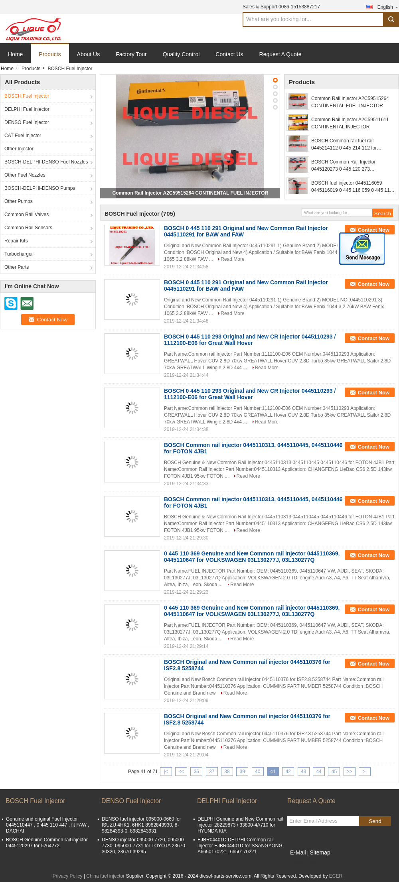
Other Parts (16, 267)
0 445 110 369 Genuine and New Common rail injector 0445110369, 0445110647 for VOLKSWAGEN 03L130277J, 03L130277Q (252, 556)
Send (375, 821)
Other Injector (19, 149)
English (388, 7)
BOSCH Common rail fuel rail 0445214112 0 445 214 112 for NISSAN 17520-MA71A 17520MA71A (351, 145)
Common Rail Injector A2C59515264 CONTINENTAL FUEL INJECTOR (191, 193)
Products (50, 54)
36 (196, 771)
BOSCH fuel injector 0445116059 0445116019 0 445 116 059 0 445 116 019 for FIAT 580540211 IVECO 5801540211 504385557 (352, 187)
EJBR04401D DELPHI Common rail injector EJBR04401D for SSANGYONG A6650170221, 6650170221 (240, 845)
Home (15, 54)
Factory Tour (131, 54)
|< (166, 771)
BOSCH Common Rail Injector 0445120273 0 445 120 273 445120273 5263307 (343, 166)
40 (257, 771)
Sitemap (320, 852)
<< (181, 771)
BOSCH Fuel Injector (26, 96)
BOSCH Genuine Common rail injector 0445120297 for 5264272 (47, 843)
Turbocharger (18, 254)
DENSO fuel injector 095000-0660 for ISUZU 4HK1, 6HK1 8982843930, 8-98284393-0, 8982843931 (141, 825)
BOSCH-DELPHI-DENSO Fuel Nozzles (46, 162)
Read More (232, 259)
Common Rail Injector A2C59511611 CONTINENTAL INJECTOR (350, 123)
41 (272, 771)
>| (365, 771)
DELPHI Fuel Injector (26, 109)
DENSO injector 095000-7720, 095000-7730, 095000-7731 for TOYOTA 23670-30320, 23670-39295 (144, 845)
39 (242, 771)
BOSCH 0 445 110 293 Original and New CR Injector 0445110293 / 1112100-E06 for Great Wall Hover (250, 339)
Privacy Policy (68, 876)
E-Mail (298, 852)
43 (303, 771)
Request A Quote (280, 54)
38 (226, 771)
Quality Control (181, 54)
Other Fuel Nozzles (24, 175)
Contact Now (373, 230)
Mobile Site (301, 862)
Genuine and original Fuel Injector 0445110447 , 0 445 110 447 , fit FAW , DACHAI (47, 825)
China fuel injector (105, 876)
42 (288, 771)
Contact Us (229, 54)
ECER (335, 876)
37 (211, 771)
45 (334, 771)
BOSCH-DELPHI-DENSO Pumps (39, 188)
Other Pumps (18, 201)
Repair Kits (16, 241)
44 (318, 771)
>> (349, 771)
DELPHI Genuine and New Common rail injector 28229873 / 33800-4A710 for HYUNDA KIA (240, 825)
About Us (88, 54)
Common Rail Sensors (28, 227)
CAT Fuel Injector (22, 135)
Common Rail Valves (26, 214)
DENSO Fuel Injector (26, 122)
